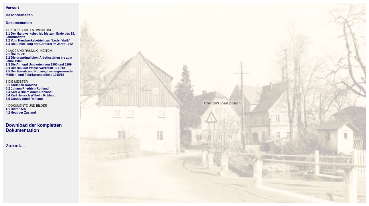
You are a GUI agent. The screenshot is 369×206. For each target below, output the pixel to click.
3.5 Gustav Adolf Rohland (24, 98)
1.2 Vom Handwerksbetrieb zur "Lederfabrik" (38, 40)
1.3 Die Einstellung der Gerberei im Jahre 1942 (39, 43)
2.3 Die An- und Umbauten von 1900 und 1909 (39, 64)
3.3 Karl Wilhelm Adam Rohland (29, 92)
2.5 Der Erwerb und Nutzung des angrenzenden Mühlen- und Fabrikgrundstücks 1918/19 (40, 73)
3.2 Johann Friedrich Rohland (27, 88)
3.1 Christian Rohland (21, 85)
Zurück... (15, 145)
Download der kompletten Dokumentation (34, 128)
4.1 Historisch (16, 109)
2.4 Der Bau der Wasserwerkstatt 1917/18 (35, 68)
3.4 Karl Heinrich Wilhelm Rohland (30, 95)
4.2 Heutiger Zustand (21, 112)
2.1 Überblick (15, 54)
